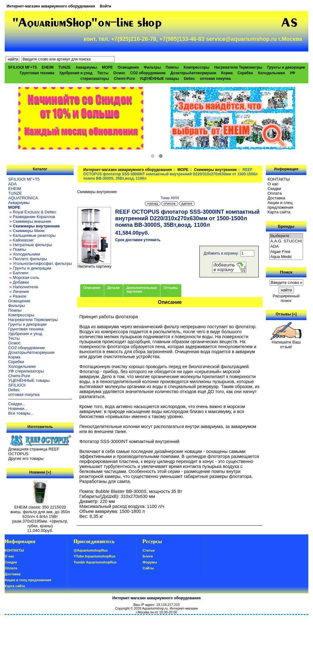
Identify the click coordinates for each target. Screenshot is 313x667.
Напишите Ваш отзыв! (286, 342)
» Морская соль (23, 277)
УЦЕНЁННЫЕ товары (159, 78)
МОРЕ (182, 170)
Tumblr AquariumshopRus (95, 562)
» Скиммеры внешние (29, 221)
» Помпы (17, 249)
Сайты (148, 568)
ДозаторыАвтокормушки (193, 73)
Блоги (148, 556)
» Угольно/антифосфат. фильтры (40, 263)
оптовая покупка (215, 78)
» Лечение (18, 291)
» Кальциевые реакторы (32, 235)
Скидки (274, 188)
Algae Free (286, 252)
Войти (105, 6)
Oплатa (274, 193)
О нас (272, 184)
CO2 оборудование (148, 73)
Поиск (286, 272)
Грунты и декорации (286, 67)
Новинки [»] (40, 472)
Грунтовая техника (37, 73)
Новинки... (18, 408)
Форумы (150, 562)
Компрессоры (196, 67)
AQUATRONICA (23, 198)
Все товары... (21, 413)
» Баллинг (18, 272)
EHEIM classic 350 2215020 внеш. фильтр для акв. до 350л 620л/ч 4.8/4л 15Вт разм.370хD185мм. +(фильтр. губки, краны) (40, 514)
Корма (227, 73)
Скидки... (16, 404)
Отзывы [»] (286, 314)
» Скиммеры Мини (26, 230)
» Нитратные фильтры (30, 244)
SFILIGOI (17, 385)
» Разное (17, 296)
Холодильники (271, 73)
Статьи (148, 550)
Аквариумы (86, 67)
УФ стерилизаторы (26, 371)
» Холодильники (24, 254)
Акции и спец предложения (280, 205)
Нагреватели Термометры (238, 67)
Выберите (286, 236)
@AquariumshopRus (91, 550)
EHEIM (47, 67)
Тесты (103, 73)
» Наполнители (23, 287)
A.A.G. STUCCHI (286, 241)
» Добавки (18, 282)
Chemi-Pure (124, 78)
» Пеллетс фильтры (27, 258)
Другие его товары (25, 458)
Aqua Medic (286, 257)
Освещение (128, 67)
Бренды (286, 226)
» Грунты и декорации (29, 268)
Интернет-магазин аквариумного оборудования (51, 6)
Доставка (276, 198)
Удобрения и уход (76, 73)
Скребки (245, 73)
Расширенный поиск (286, 298)
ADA (12, 184)
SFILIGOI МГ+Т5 (22, 67)
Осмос (119, 73)
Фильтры (152, 67)
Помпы (172, 67)
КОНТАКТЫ (278, 179)
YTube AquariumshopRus (94, 556)
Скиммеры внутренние (215, 170)
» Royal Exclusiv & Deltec (32, 212)
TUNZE (64, 67)
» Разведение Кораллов (31, 216)
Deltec (189, 78)
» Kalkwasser (21, 240)
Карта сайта (278, 212)
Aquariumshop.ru (155, 608)
